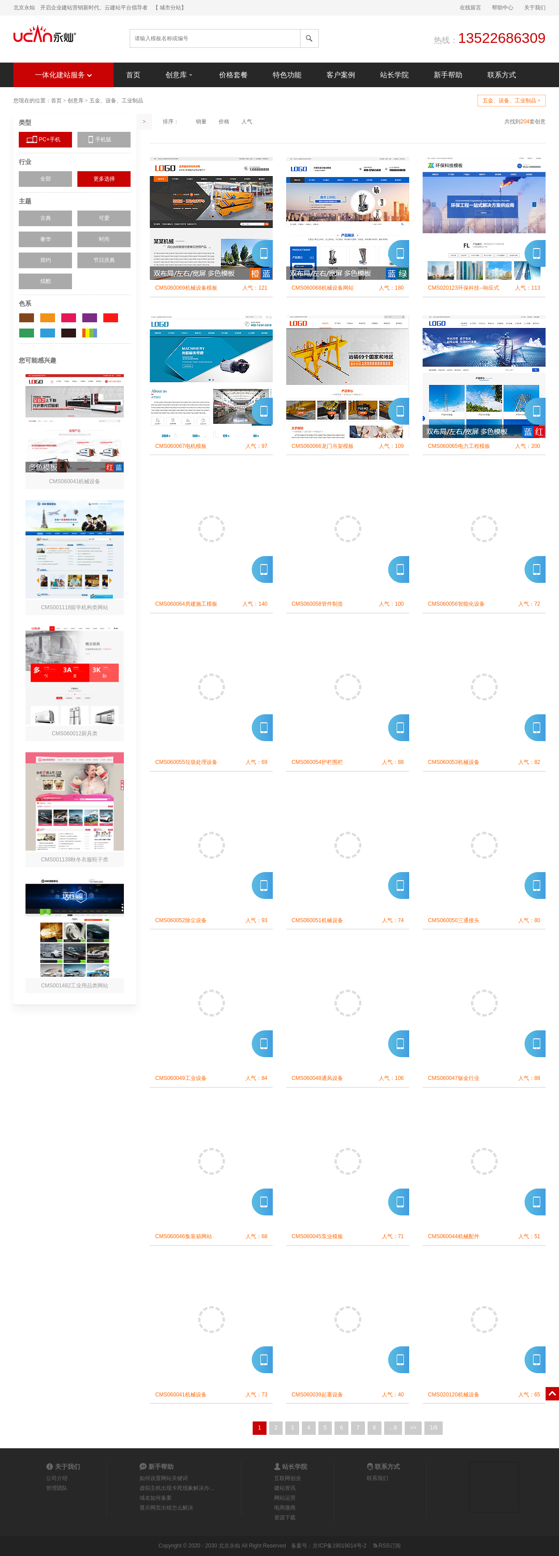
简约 (45, 260)
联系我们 (377, 1478)
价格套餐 (233, 75)
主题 (25, 201)
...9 (393, 1428)
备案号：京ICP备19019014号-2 (328, 1546)
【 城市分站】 (169, 7)
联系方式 (501, 75)
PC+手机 (49, 139)
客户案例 (340, 75)
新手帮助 (448, 75)
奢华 (45, 239)
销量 (201, 121)
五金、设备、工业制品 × (512, 100)
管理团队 (57, 1488)
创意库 (179, 74)
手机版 (103, 139)
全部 (45, 179)
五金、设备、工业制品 (116, 100)
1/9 (433, 1428)
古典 (45, 218)
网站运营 (285, 1498)
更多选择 (104, 179)
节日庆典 (104, 260)
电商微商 (285, 1508)
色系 (25, 303)
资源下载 (285, 1517)
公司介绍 (57, 1478)
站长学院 (394, 75)
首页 (133, 75)
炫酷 (45, 281)
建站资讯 (285, 1488)
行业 (25, 161)
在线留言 (470, 7)
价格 (224, 121)
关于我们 (535, 7)
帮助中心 (502, 7)
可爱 (104, 218)
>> (413, 1428)
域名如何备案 (156, 1498)
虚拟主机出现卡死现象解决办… (177, 1488)
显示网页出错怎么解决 (166, 1508)
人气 (246, 121)
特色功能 (287, 75)
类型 (25, 122)
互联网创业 (287, 1478)
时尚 (104, 239)
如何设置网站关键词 (164, 1478)
